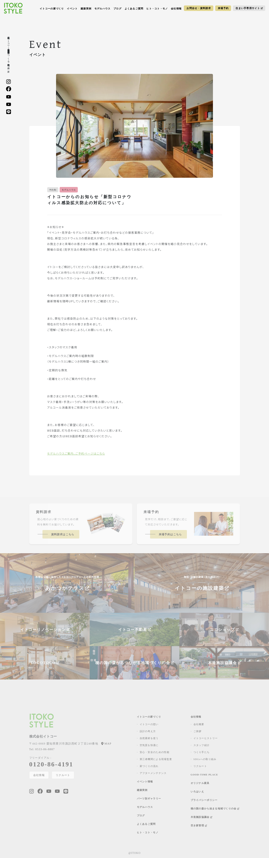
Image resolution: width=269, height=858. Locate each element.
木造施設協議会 (201, 817)
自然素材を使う (149, 738)
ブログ (117, 8)
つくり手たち (201, 752)
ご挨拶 (197, 731)
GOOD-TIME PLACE (204, 774)
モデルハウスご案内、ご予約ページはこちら (76, 453)
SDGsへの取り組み (205, 759)
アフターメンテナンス (153, 773)
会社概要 (198, 724)
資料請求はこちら (62, 534)
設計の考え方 (148, 731)
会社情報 (176, 8)
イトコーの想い (149, 724)
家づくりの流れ (149, 766)
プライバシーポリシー (204, 800)
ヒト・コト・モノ (157, 8)
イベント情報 (145, 781)
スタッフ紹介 (201, 745)
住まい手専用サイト (249, 8)
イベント (72, 8)
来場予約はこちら (170, 534)
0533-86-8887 (42, 749)
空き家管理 (199, 825)
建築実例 (86, 8)
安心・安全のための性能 (154, 752)
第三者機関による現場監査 (156, 759)
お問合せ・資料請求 (199, 8)
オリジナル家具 (200, 783)
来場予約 (223, 8)
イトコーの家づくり (52, 8)
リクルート (63, 775)
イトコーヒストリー (205, 738)
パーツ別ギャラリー (149, 798)
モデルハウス (102, 8)
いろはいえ (197, 791)
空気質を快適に (149, 745)
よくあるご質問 (134, 8)
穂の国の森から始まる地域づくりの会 (215, 808)
